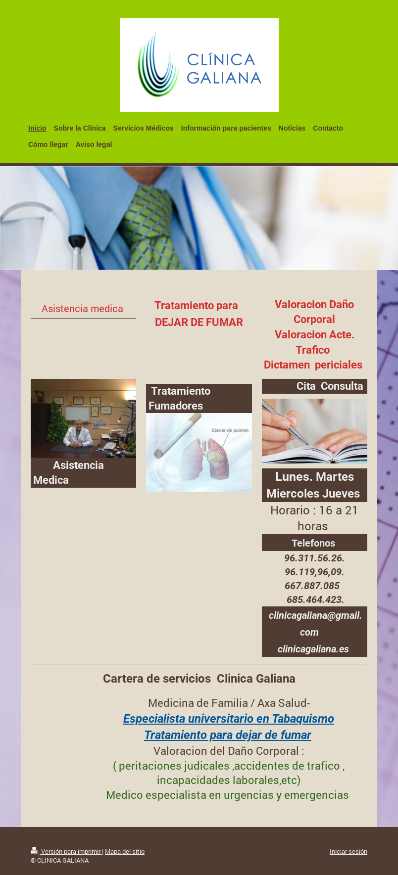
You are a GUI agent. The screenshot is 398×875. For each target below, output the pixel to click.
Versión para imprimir (66, 851)
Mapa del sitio (125, 851)
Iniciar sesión (348, 851)
